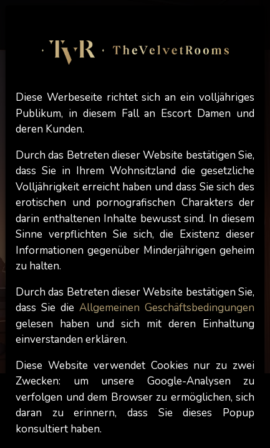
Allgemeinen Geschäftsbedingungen (166, 308)
